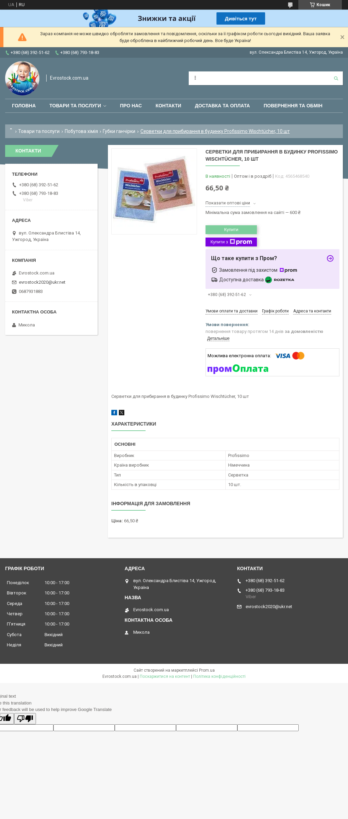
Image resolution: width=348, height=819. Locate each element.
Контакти (168, 105)
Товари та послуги (75, 105)
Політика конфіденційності (219, 676)
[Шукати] (336, 78)
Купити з (231, 242)
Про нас (131, 105)
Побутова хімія (81, 131)
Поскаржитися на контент (165, 676)
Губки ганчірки (119, 131)
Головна (24, 105)
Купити (231, 229)
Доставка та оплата (222, 105)
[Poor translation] (25, 718)
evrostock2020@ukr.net (42, 282)
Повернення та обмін (293, 105)
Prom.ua (207, 670)
